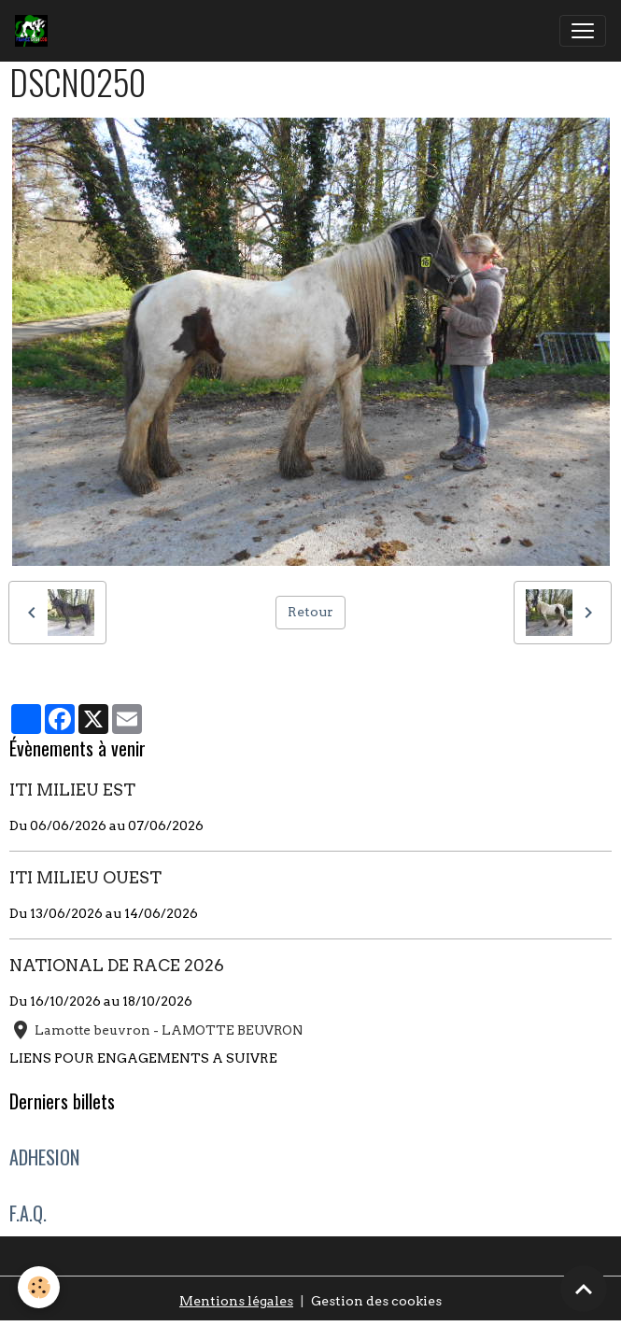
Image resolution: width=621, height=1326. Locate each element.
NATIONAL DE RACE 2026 (116, 965)
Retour (310, 611)
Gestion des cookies (376, 1300)
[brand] (35, 31)
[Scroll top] (583, 1288)
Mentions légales (236, 1300)
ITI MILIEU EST (72, 789)
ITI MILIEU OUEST (85, 877)
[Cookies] (40, 1287)
